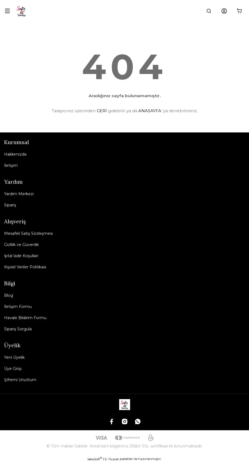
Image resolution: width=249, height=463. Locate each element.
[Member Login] (224, 10)
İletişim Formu (18, 306)
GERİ (102, 110)
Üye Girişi (13, 368)
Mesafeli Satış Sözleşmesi (28, 233)
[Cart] (239, 10)
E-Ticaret (112, 459)
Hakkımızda (15, 154)
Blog (8, 295)
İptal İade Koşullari (21, 255)
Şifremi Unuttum (20, 379)
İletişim (11, 165)
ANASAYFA (149, 110)
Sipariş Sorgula (18, 329)
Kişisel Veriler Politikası (25, 267)
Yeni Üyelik (14, 357)
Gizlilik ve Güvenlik (21, 244)
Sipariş (10, 205)
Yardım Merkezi (19, 193)
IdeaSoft (94, 459)
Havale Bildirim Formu (25, 317)
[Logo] (21, 10)
